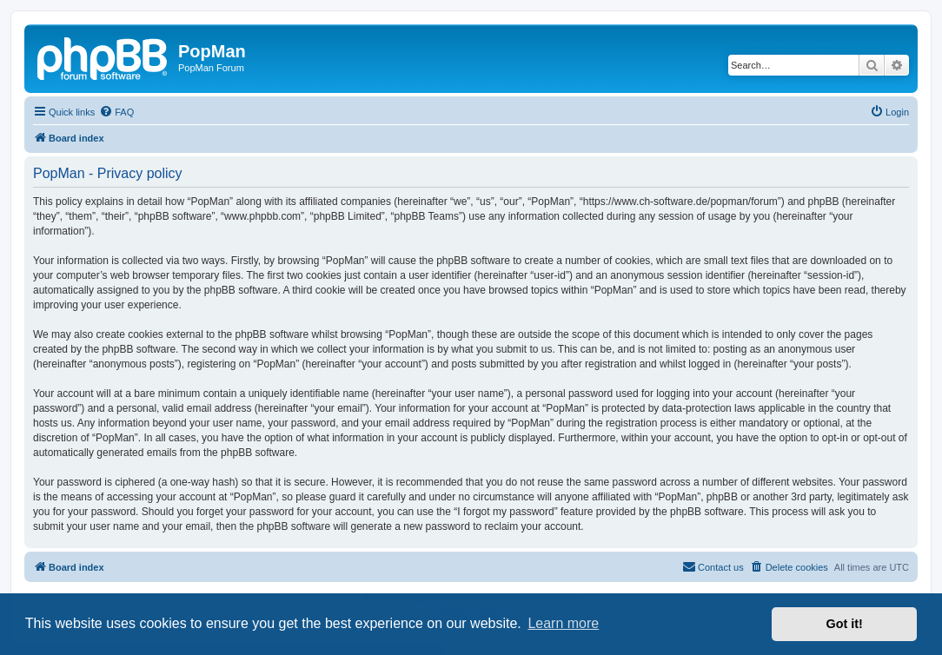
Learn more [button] (563, 623)
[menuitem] (116, 112)
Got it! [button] (844, 624)
